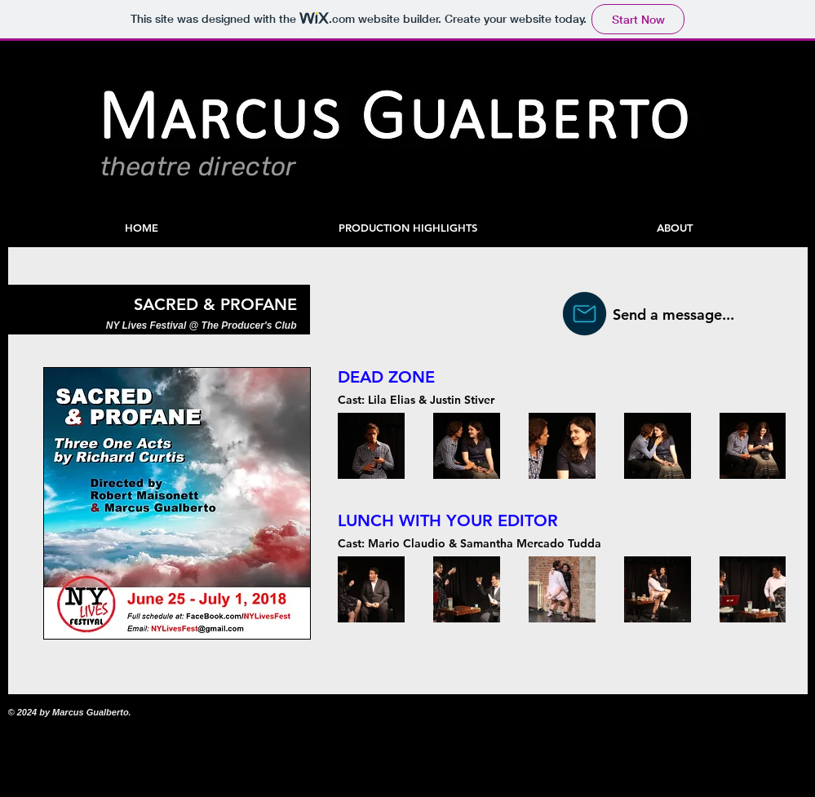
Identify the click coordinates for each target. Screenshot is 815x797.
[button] (408, 228)
